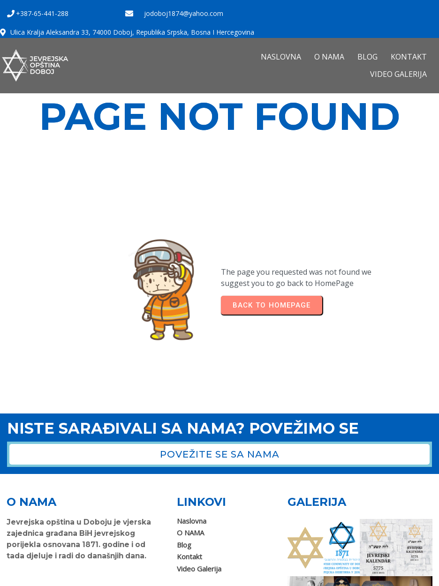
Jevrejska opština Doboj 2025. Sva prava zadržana (87, 575)
